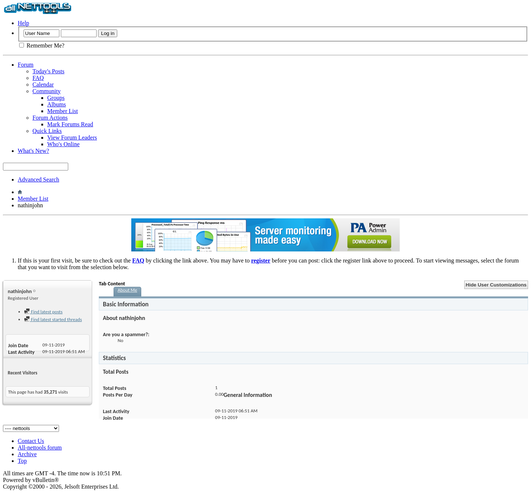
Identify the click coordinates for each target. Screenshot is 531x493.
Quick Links (47, 131)
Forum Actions (50, 118)
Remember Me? (42, 45)
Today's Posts (48, 71)
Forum (26, 64)
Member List (62, 111)
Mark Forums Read (70, 124)
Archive (27, 454)
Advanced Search (38, 179)
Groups (56, 98)
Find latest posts (43, 311)
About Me (127, 290)
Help (23, 23)
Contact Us (31, 441)
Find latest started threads (53, 319)
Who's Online (63, 144)
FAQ (38, 78)
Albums (56, 104)
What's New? (33, 151)
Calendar (43, 84)
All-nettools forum (40, 447)
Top (22, 461)
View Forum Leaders (72, 137)
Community (46, 91)
